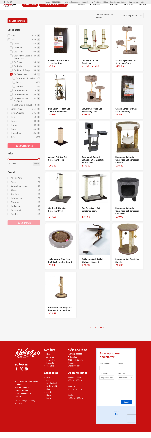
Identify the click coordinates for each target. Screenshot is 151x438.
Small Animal (51, 383)
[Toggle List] (141, 15)
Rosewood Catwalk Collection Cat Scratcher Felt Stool (127, 211)
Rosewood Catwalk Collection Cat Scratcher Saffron (127, 160)
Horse (48, 395)
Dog (48, 377)
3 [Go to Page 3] (95, 327)
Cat (47, 380)
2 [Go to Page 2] (90, 327)
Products (96, 4)
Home (81, 4)
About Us (113, 4)
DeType (18, 404)
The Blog (128, 4)
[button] (17, 20)
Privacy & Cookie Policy (23, 393)
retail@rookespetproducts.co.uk (75, 2)
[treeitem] (24, 35)
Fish (48, 389)
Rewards (30, 4)
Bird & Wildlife (52, 386)
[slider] (9, 159)
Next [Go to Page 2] (102, 327)
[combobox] (130, 15)
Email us (72, 357)
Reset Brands (24, 222)
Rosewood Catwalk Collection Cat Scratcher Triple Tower (93, 160)
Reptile (49, 392)
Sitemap (18, 396)
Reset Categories (24, 145)
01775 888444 (75, 354)
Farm (48, 398)
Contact (143, 4)
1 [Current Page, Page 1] (85, 327)
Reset (36, 163)
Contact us (50, 360)
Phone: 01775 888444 (52, 2)
